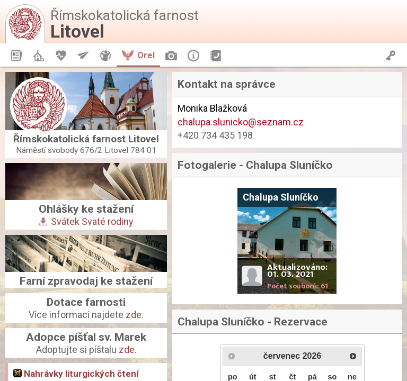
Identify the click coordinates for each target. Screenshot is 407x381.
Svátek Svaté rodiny (86, 221)
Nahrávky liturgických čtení (76, 373)
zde (133, 314)
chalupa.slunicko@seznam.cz (241, 122)
